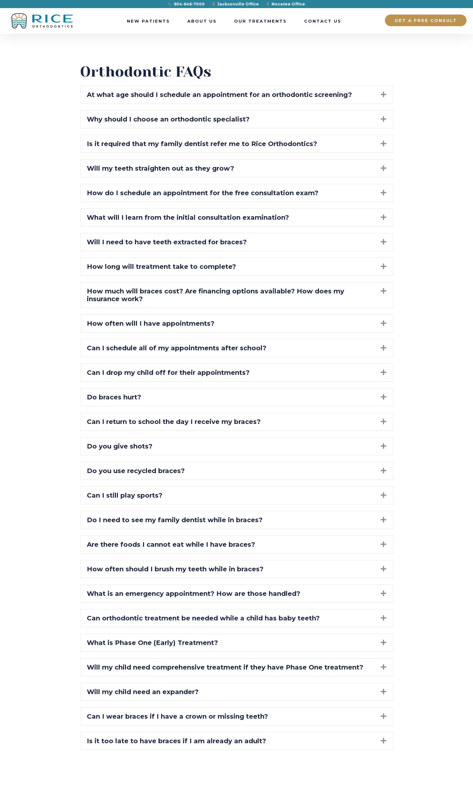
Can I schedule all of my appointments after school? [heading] (176, 348)
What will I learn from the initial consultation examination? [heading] (188, 217)
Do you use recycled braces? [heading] (136, 471)
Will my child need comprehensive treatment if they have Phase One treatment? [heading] (225, 667)
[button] (383, 94)
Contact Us (322, 21)
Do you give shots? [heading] (119, 446)
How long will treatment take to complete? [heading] (161, 266)
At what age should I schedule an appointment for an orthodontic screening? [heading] (219, 95)
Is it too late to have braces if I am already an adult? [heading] (176, 741)
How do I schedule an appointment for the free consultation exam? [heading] (202, 193)
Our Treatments (260, 21)
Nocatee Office (286, 4)
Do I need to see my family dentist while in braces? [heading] (174, 520)
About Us (202, 21)
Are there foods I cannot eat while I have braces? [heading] (171, 544)
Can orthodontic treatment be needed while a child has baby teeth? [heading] (203, 618)
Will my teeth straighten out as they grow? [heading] (160, 168)
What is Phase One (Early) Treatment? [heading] (152, 643)
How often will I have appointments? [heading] (150, 323)
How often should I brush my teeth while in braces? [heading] (175, 569)
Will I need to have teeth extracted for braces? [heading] (167, 242)
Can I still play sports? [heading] (124, 495)
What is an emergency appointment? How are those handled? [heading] (193, 593)
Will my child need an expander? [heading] (143, 692)
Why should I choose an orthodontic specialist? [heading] (168, 119)
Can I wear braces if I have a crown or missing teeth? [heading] (177, 716)
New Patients (148, 21)
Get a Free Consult (426, 20)
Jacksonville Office (235, 4)
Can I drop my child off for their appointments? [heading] (168, 372)
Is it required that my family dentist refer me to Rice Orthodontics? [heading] (202, 144)
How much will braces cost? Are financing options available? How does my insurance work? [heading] (215, 295)
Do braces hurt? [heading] (114, 397)
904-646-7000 (186, 4)
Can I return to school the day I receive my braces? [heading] (174, 422)
